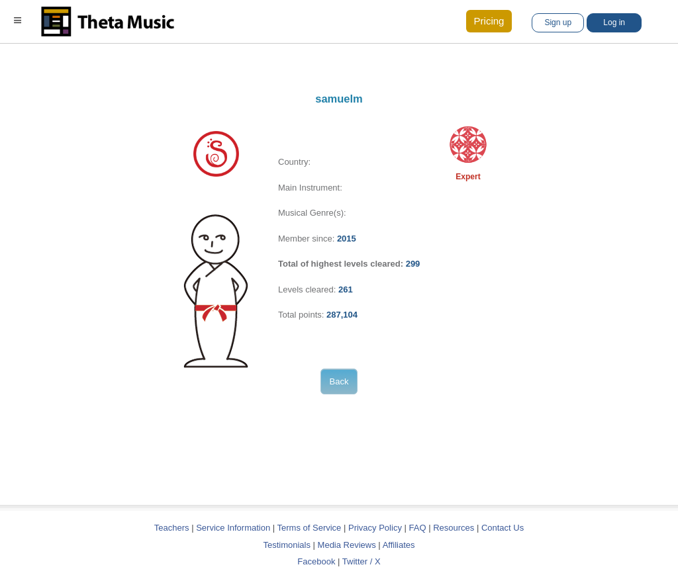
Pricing (489, 20)
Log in (614, 22)
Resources (453, 528)
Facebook (316, 561)
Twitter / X (361, 561)
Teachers (172, 528)
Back (339, 381)
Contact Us (502, 528)
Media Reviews (347, 545)
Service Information (233, 528)
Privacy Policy (375, 528)
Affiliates (399, 545)
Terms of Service (309, 528)
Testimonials (287, 545)
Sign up (557, 22)
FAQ (417, 528)
